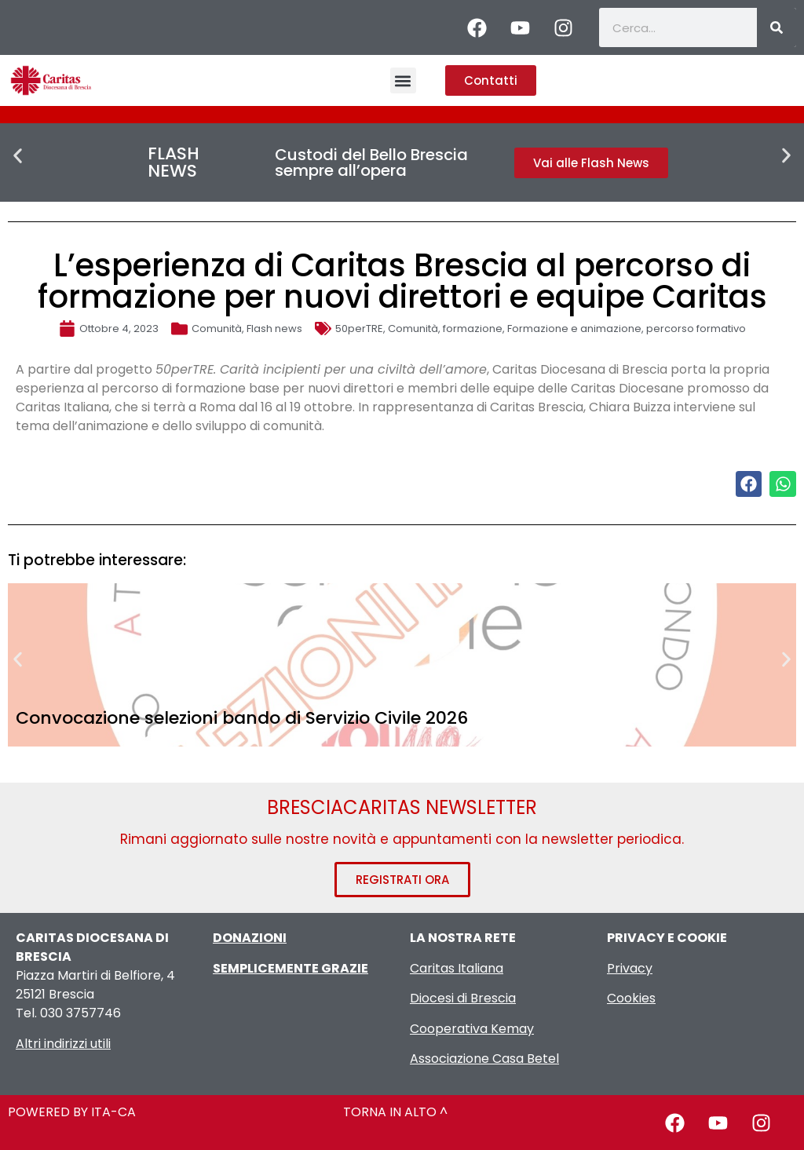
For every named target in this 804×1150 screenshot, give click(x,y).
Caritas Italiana (456, 968)
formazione (472, 328)
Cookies (631, 998)
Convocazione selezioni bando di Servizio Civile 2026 (242, 718)
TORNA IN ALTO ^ (395, 1112)
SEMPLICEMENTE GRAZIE (290, 968)
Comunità (217, 328)
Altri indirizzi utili (63, 1044)
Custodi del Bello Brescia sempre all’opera (371, 162)
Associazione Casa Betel (484, 1059)
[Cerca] (776, 27)
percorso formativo (696, 328)
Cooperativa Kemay (472, 1029)
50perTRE (359, 328)
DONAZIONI (250, 938)
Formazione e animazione (574, 328)
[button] (403, 80)
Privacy (629, 968)
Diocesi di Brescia (463, 998)
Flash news (274, 328)
